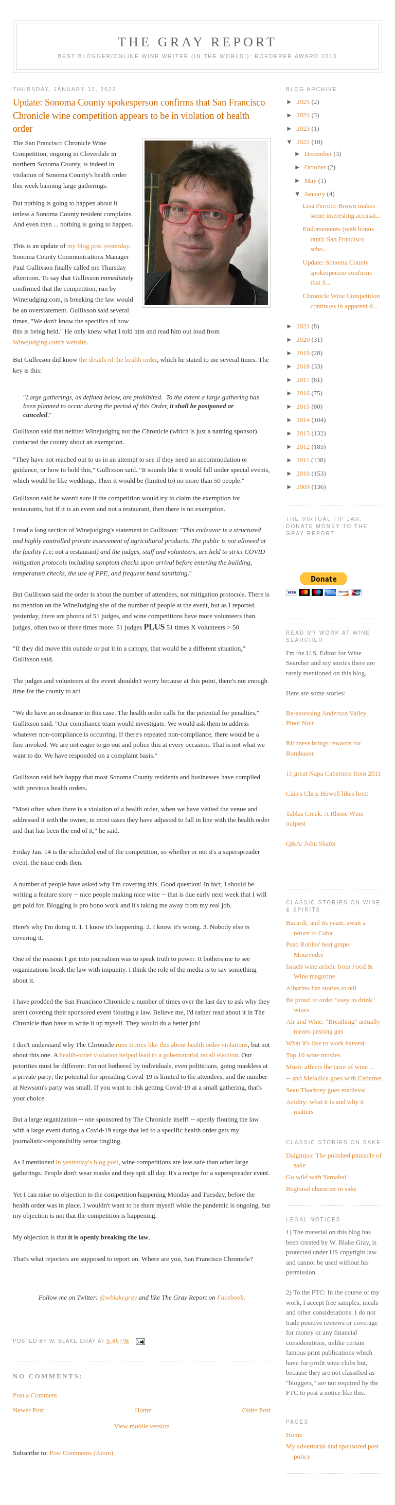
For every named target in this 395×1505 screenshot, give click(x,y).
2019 (303, 353)
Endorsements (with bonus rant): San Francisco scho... (338, 239)
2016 (303, 393)
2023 (303, 128)
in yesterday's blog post (87, 1162)
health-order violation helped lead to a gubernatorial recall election (149, 1055)
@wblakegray (118, 1297)
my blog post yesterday (98, 246)
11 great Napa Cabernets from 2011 (333, 773)
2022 (303, 142)
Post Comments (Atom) (81, 1453)
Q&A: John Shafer (311, 843)
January (315, 194)
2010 (303, 473)
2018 (303, 366)
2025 (303, 102)
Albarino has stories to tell (321, 988)
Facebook (230, 1297)
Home (143, 1410)
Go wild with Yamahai (316, 1177)
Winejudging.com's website (49, 342)
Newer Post (28, 1410)
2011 (303, 460)
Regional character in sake (321, 1189)
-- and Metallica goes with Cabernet (334, 1078)
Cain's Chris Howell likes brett (327, 793)
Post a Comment (35, 1395)
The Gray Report (197, 41)
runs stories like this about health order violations (182, 1044)
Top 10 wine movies (313, 1055)
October (316, 167)
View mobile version (141, 1426)
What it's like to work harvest (325, 1043)
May (311, 180)
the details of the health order (118, 359)
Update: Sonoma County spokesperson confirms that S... (337, 272)
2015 (303, 406)
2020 (303, 339)
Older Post (256, 1410)
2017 (303, 379)
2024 (303, 115)
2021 (303, 326)
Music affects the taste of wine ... (330, 1067)
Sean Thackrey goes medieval (326, 1090)
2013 (303, 433)
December (319, 153)
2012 (303, 446)
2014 (303, 420)
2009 (303, 487)
